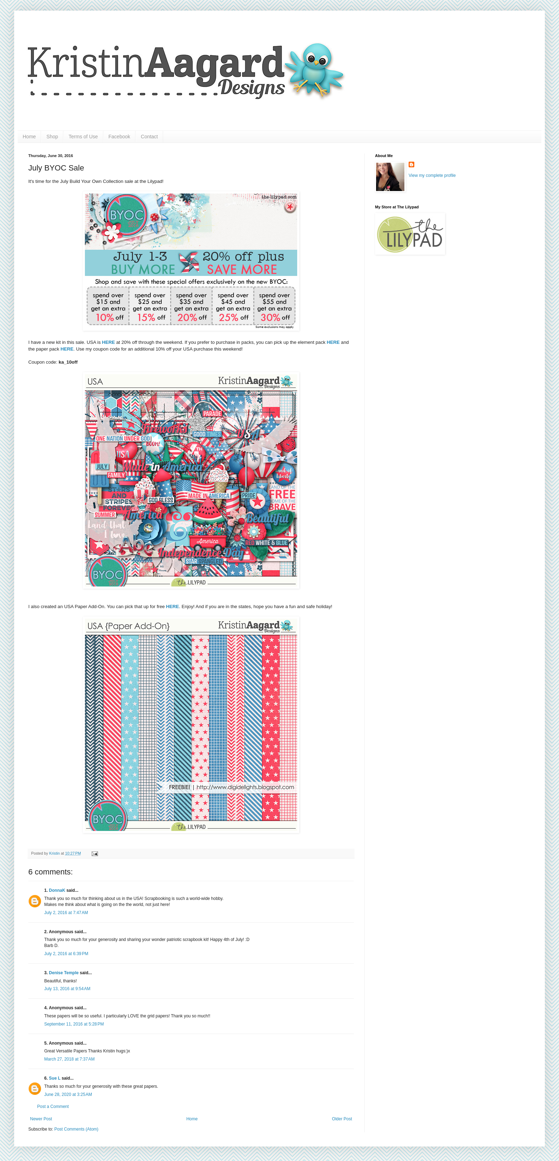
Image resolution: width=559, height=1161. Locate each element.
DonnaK (57, 890)
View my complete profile (432, 175)
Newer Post (41, 1118)
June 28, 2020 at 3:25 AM (68, 1094)
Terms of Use (83, 136)
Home (29, 136)
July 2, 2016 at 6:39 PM (66, 953)
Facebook (119, 136)
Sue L (54, 1078)
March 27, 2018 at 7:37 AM (69, 1059)
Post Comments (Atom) (76, 1129)
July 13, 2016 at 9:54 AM (67, 988)
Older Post (342, 1118)
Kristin (55, 853)
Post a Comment (53, 1106)
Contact (149, 136)
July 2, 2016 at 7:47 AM (66, 912)
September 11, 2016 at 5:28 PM (74, 1024)
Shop (52, 136)
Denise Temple (64, 972)
